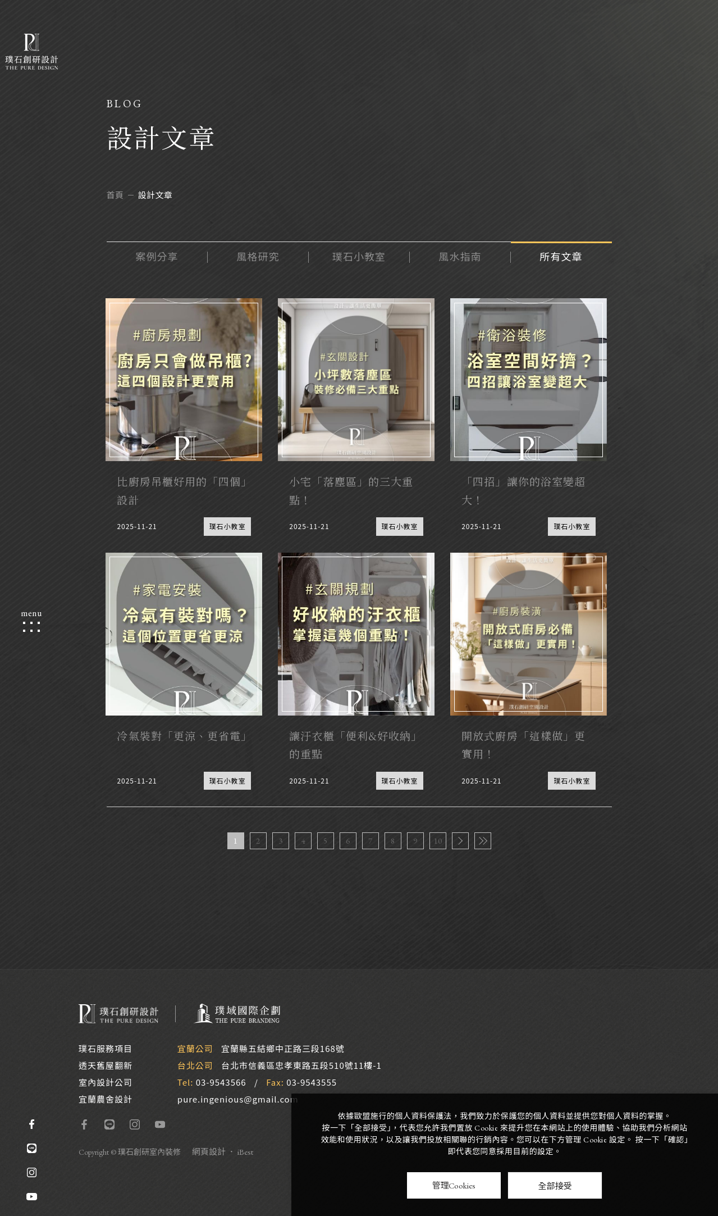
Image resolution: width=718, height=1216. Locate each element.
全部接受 (554, 1185)
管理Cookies (453, 1185)
